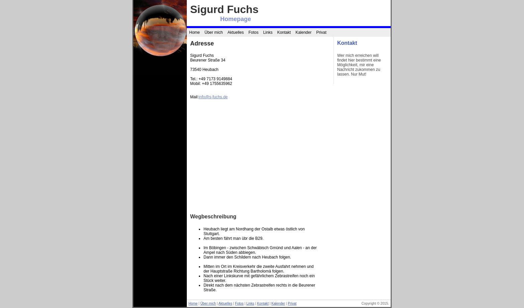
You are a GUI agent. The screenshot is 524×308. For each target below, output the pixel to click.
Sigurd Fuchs (224, 9)
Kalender (303, 32)
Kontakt (284, 32)
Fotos (253, 32)
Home (194, 32)
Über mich (214, 32)
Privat (321, 32)
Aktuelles (236, 32)
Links (267, 32)
